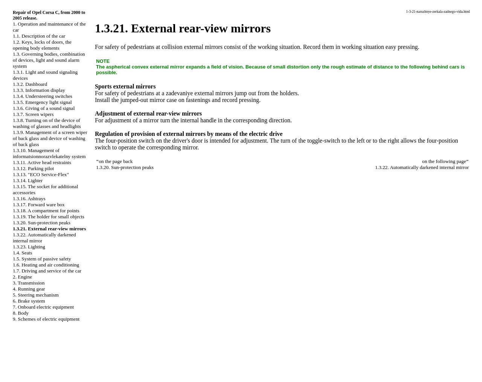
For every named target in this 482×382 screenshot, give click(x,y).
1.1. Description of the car (39, 36)
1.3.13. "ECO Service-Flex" (41, 174)
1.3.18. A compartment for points (46, 210)
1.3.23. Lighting (29, 247)
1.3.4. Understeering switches (42, 96)
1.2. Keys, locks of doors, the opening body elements (42, 45)
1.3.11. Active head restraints (42, 162)
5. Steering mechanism (36, 295)
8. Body (21, 313)
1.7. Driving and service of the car (47, 271)
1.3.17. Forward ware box (39, 204)
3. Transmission (28, 283)
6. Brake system (29, 301)
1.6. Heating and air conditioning (46, 265)
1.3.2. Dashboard (30, 84)
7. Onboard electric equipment (43, 307)
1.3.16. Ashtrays (29, 198)
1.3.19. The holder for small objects (48, 216)
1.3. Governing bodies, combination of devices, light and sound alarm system (49, 60)
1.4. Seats (22, 253)
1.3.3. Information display (39, 90)
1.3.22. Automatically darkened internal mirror (422, 167)
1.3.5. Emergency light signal (42, 102)
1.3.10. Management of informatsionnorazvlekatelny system (49, 153)
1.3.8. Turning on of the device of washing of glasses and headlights (47, 123)
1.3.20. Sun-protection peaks (41, 222)
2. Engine (22, 277)
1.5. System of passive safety (42, 259)
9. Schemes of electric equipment (46, 319)
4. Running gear (29, 289)
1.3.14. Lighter (28, 180)
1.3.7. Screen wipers (33, 114)
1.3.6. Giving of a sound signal (44, 108)
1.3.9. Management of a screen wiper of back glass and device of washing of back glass (50, 138)
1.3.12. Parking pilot (33, 168)
